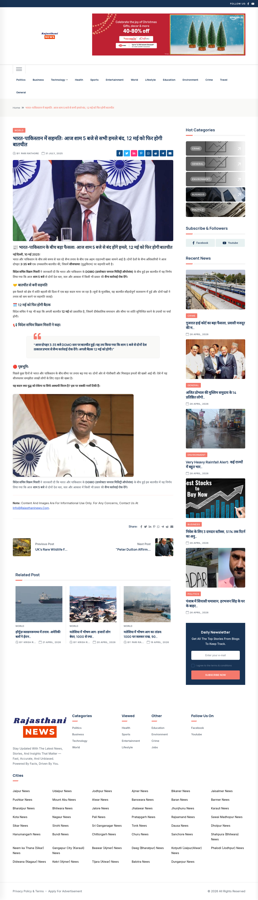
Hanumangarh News (27, 834)
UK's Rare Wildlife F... (51, 549)
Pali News (98, 817)
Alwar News (100, 799)
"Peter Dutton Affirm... (133, 549)
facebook (200, 243)
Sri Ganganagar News (107, 825)
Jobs (155, 747)
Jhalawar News (142, 808)
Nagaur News (61, 817)
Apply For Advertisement (65, 891)
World (134, 79)
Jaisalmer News (222, 791)
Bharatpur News (24, 808)
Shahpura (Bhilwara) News (225, 836)
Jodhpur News (102, 791)
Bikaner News (180, 791)
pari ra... (138, 642)
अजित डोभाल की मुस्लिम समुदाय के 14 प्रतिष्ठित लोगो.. (211, 395)
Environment (190, 79)
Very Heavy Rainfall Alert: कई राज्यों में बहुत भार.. (214, 464)
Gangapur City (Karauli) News (68, 850)
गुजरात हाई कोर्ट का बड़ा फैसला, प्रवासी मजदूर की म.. (215, 325)
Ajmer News (140, 791)
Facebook (197, 728)
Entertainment (115, 79)
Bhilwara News (62, 808)
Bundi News (60, 834)
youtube (230, 243)
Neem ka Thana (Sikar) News (28, 850)
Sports (94, 79)
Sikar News (20, 825)
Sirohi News (60, 825)
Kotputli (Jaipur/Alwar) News (186, 850)
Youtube (196, 734)
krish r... (30, 642)
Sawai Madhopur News (226, 817)
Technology (58, 79)
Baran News (179, 799)
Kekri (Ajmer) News (65, 861)
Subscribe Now (215, 675)
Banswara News (143, 799)
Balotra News (141, 861)
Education (169, 79)
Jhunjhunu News (182, 808)
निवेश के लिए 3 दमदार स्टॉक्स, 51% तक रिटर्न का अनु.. (215, 534)
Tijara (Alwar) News (105, 861)
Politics (21, 79)
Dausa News (180, 825)
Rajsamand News (183, 817)
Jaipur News (21, 791)
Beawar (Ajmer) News (107, 848)
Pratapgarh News (143, 817)
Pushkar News (22, 799)
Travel (223, 79)
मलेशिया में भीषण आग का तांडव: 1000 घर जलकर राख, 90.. (143, 634)
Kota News (20, 817)
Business (38, 79)
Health (79, 79)
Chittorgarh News (104, 834)
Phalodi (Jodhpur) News (227, 848)
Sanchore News (182, 834)
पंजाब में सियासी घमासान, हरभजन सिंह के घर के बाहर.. (215, 603)
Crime (209, 79)
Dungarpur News (183, 861)
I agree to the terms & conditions (214, 665)
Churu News (140, 834)
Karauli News (220, 808)
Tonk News (139, 825)
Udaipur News (62, 791)
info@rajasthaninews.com (31, 508)
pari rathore (30, 153)
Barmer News (220, 799)
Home (16, 108)
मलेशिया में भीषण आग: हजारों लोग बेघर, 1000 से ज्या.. (90, 634)
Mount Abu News (64, 799)
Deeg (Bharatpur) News (148, 848)
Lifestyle (150, 79)
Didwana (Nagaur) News (29, 861)
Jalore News (100, 808)
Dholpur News (220, 825)
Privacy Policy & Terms (28, 891)
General (21, 92)
